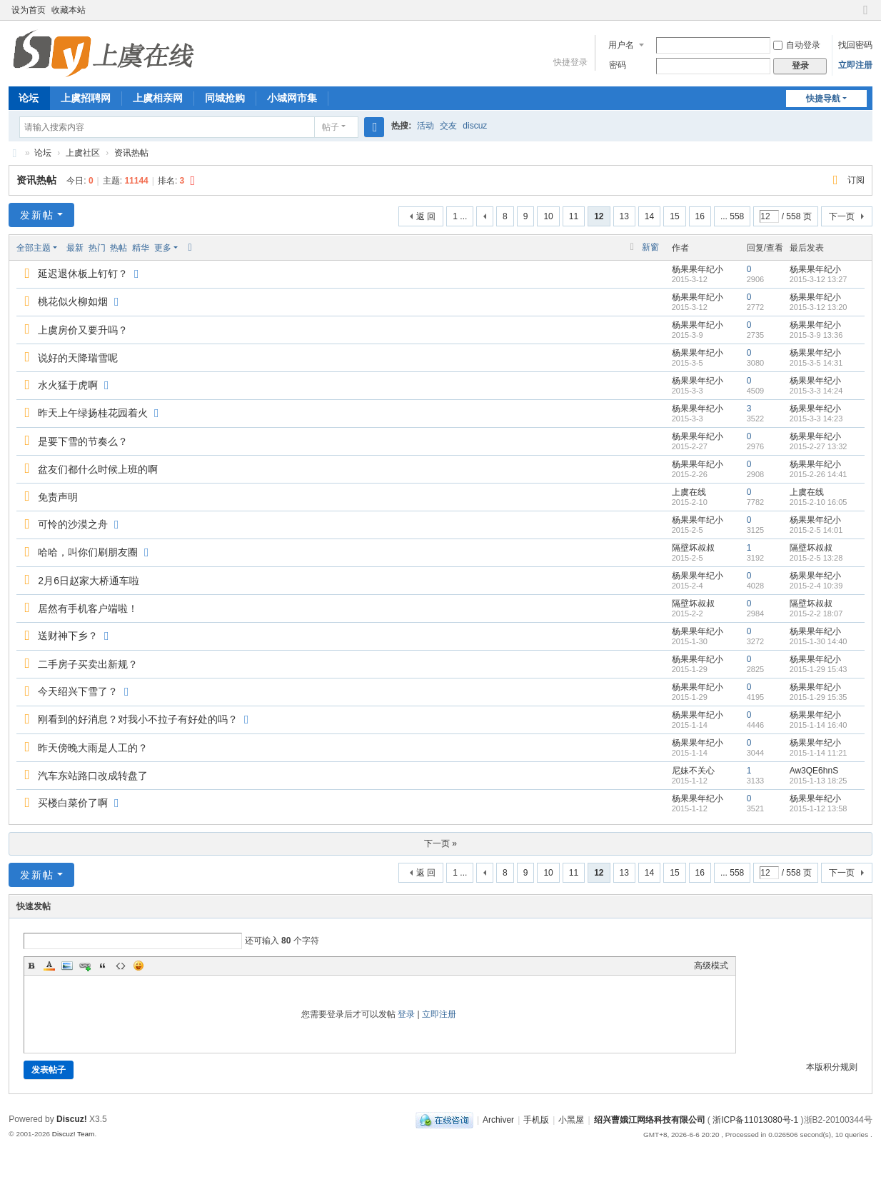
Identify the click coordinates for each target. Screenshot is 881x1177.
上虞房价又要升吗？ (83, 330)
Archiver (498, 1120)
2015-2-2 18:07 (816, 613)
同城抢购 (225, 98)
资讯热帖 (131, 153)
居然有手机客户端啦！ (88, 608)
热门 (97, 248)
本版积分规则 (831, 1067)
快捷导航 (823, 99)
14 (649, 216)
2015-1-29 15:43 (818, 669)
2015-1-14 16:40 (818, 725)
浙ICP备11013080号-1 (755, 1120)
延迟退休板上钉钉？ (83, 273)
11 (573, 216)
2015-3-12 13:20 (818, 307)
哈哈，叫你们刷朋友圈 (88, 552)
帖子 (330, 127)
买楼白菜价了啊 (73, 802)
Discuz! (71, 1119)
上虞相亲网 (158, 98)
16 (700, 216)
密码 (617, 65)
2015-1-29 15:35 (818, 697)
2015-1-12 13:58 (818, 808)
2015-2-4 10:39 (816, 585)
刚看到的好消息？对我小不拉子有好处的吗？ (138, 719)
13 (624, 216)
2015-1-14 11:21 (818, 752)
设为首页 (28, 10)
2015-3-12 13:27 (818, 279)
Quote (103, 965)
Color (49, 965)
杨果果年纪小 (697, 269)
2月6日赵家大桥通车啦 (88, 580)
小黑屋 (571, 1120)
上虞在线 (14, 153)
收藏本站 (68, 10)
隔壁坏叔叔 (693, 548)
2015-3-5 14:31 (816, 363)
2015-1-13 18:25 (818, 780)
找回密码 (855, 45)
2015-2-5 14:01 (816, 530)
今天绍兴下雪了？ (78, 691)
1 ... (460, 216)
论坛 (29, 98)
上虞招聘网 (86, 98)
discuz (475, 126)
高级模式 (711, 966)
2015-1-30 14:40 (818, 641)
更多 (162, 248)
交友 (448, 126)
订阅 (856, 180)
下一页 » (440, 843)
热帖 (118, 248)
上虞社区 (83, 153)
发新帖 (37, 215)
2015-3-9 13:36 (816, 335)
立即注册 (855, 65)
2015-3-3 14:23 (816, 418)
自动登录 (796, 45)
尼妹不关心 (693, 771)
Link (85, 965)
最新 (75, 248)
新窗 (650, 247)
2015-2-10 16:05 (818, 502)
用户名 (621, 45)
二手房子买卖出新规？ (88, 664)
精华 (140, 248)
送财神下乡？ (68, 635)
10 (548, 216)
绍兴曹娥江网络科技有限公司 (649, 1120)
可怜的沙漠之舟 (73, 524)
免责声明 (58, 497)
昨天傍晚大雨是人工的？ (93, 747)
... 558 (732, 216)
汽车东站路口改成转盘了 (93, 775)
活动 (425, 126)
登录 (406, 1014)
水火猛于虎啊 (68, 385)
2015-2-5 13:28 (816, 558)
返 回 (426, 216)
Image (67, 965)
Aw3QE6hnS (814, 771)
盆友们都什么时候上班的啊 (98, 469)
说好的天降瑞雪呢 (78, 358)
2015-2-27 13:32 (818, 446)
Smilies (138, 965)
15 (674, 216)
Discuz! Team (73, 1134)
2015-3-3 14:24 (816, 390)
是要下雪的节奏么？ (83, 441)
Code (121, 965)
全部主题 (33, 248)
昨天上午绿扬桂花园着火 (93, 413)
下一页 (842, 216)
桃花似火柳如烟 (73, 301)
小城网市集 (292, 98)
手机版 (536, 1120)
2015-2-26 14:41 (818, 474)
